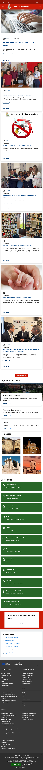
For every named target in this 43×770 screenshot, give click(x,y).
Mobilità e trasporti (26, 683)
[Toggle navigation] (3, 6)
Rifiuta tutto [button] (27, 764)
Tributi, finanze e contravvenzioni (9, 696)
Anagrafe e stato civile (27, 673)
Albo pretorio (4, 742)
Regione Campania (6, 2)
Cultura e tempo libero (27, 675)
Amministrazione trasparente (8, 740)
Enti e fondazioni (5, 679)
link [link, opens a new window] (35, 761)
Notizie (7, 38)
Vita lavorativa (25, 677)
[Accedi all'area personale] (37, 2)
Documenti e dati (5, 685)
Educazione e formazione (7, 693)
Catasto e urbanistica (27, 681)
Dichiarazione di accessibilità (8, 748)
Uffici (2, 677)
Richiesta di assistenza (27, 719)
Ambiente (3, 698)
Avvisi (5, 140)
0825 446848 (6, 721)
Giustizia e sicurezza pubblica (8, 694)
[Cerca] (40, 7)
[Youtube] (37, 665)
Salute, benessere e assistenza (8, 700)
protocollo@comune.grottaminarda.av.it (11, 729)
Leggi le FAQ (25, 717)
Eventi (23, 704)
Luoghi (23, 706)
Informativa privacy (5, 744)
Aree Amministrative (6, 675)
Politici (2, 681)
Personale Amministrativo (7, 683)
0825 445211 (9, 719)
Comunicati (6, 90)
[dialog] (21, 761)
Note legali (3, 746)
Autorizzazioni (4, 702)
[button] (21, 767)
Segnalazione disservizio (28, 715)
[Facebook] (34, 665)
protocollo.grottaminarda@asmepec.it (10, 733)
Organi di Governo (5, 673)
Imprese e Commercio (27, 679)
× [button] (41, 754)
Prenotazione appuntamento (29, 713)
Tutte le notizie (21, 375)
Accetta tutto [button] (16, 764)
